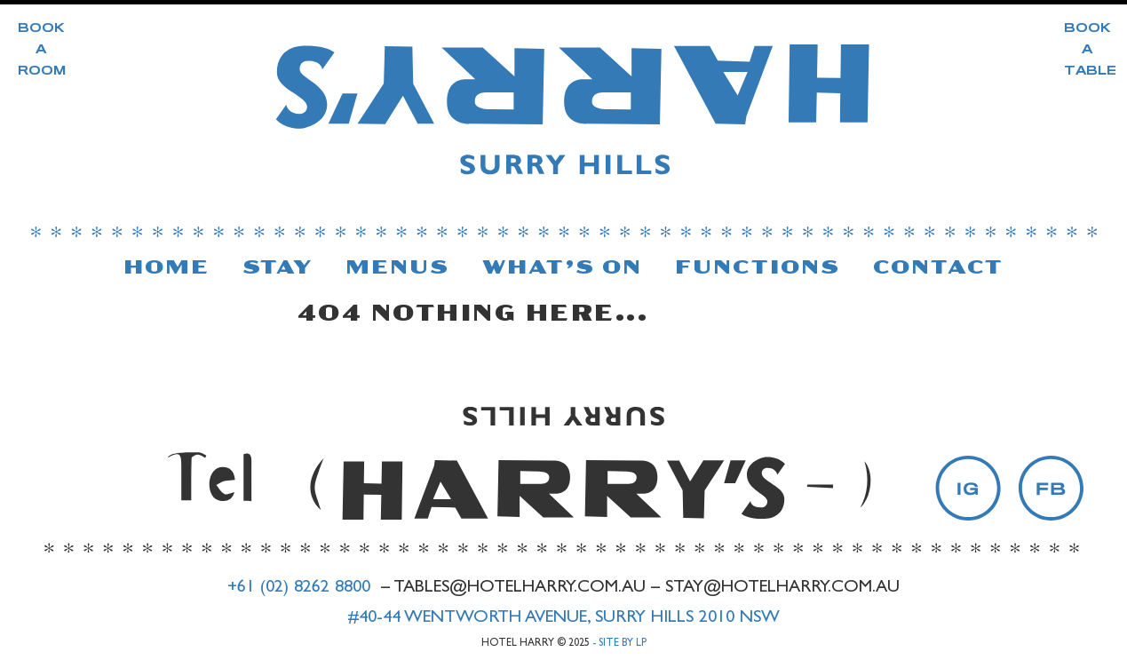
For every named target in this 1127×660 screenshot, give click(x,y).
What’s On (562, 267)
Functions (758, 267)
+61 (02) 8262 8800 (298, 588)
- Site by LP (619, 644)
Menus (397, 267)
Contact (938, 267)
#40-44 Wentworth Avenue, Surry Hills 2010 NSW (563, 618)
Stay (277, 267)
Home (166, 267)
